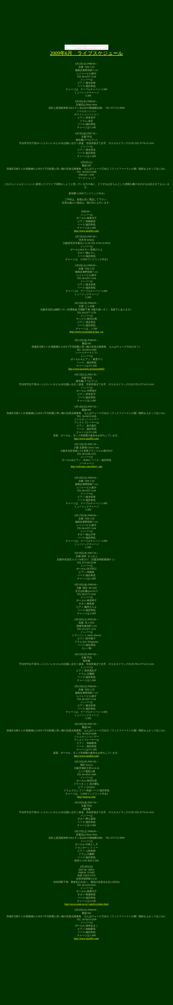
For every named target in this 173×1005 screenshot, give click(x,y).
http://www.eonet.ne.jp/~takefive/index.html (87, 904)
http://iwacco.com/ (86, 796)
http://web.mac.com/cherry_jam (86, 466)
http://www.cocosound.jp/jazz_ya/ (86, 331)
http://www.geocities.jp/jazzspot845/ (86, 369)
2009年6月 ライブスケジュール (86, 53)
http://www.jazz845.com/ (86, 231)
